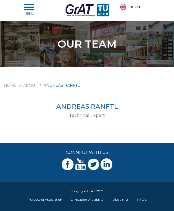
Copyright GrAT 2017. (87, 191)
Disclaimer (120, 199)
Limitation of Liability (87, 199)
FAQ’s (141, 199)
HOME (10, 85)
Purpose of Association (45, 199)
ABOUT (30, 85)
